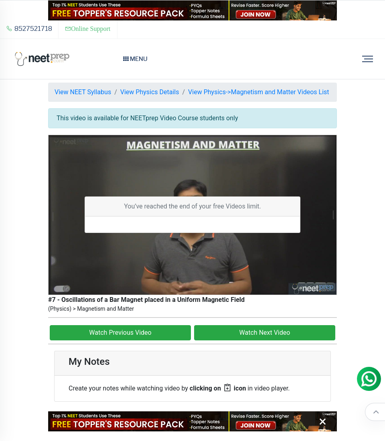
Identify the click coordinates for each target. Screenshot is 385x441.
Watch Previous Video (120, 332)
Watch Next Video (264, 332)
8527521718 (29, 28)
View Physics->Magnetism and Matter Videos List (258, 92)
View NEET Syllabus (83, 92)
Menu (135, 59)
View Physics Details (149, 92)
